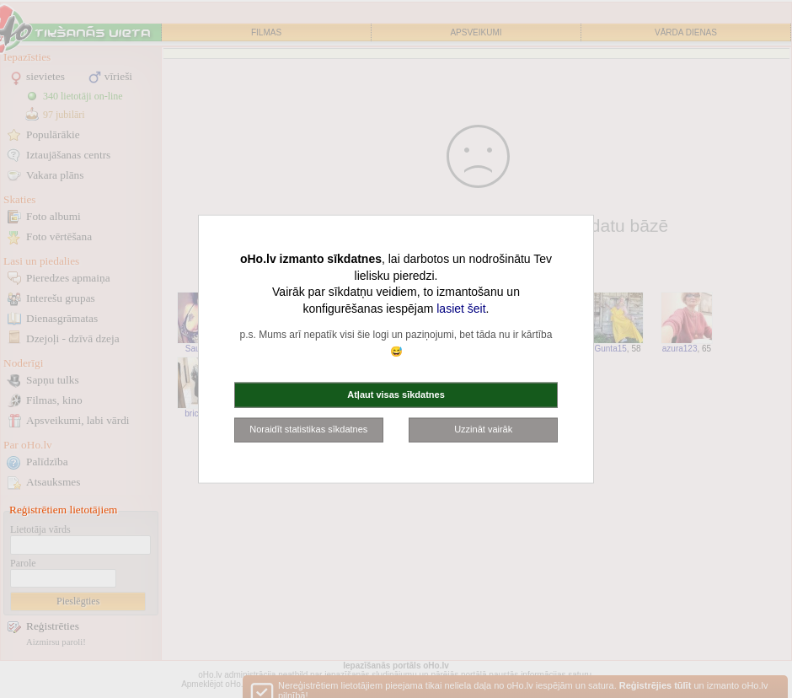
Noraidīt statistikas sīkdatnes (308, 429)
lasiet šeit (460, 307)
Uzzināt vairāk (483, 429)
